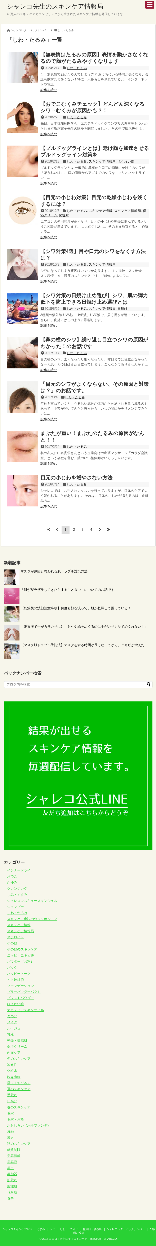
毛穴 (10, 1113)
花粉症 (12, 1192)
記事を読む (48, 90)
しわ (62, 1229)
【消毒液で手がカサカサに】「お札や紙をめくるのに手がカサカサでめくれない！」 (84, 626)
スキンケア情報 (100, 211)
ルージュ (14, 1028)
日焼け (122, 308)
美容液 (12, 1162)
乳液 (10, 1034)
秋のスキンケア (19, 1143)
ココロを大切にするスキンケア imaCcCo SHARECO (83, 1238)
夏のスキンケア (19, 1089)
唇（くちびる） (19, 1083)
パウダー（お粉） (20, 961)
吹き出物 (14, 1077)
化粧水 (64, 215)
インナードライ (19, 870)
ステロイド (15, 937)
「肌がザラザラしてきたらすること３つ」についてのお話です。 (69, 589)
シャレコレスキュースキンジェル (32, 901)
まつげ (12, 1016)
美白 (10, 1168)
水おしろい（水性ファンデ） (29, 1125)
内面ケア (14, 1052)
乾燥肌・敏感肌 (92, 1229)
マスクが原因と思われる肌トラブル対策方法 (54, 571)
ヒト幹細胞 (15, 979)
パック (12, 967)
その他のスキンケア (22, 949)
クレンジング (17, 888)
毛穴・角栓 (15, 1119)
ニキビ (74, 1229)
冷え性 (12, 1065)
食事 (10, 1198)
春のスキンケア (19, 1107)
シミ (52, 1229)
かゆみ (12, 882)
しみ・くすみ (17, 894)
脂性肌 (12, 1186)
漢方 (10, 1137)
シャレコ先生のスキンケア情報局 (55, 6)
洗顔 (10, 1131)
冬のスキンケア (19, 1058)
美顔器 (12, 1174)
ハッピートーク (19, 973)
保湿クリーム (17, 1046)
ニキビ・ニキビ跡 (20, 955)
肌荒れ (12, 1180)
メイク (12, 1022)
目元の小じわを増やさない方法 (76, 477)
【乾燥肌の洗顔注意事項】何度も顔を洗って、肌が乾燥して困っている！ (76, 608)
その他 (12, 943)
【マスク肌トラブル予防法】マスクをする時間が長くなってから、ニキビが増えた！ (84, 645)
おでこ (12, 876)
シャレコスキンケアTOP (17, 1229)
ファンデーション (20, 986)
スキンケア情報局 (102, 161)
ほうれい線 (125, 161)
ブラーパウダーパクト (24, 992)
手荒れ (12, 1095)
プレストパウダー (20, 998)
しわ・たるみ (77, 68)
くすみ (41, 1229)
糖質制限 (14, 1150)
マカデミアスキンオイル (25, 1010)
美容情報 (14, 1156)
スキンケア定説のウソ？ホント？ (32, 919)
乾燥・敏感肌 (17, 1040)
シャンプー (15, 907)
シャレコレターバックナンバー (126, 1229)
